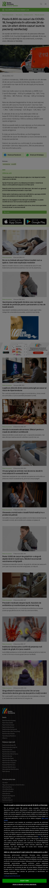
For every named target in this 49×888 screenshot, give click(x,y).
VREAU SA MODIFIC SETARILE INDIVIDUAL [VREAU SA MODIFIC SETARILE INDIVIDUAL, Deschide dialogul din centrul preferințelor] (25, 884)
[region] (24, 845)
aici (39, 836)
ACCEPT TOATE (24, 880)
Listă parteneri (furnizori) (12, 876)
